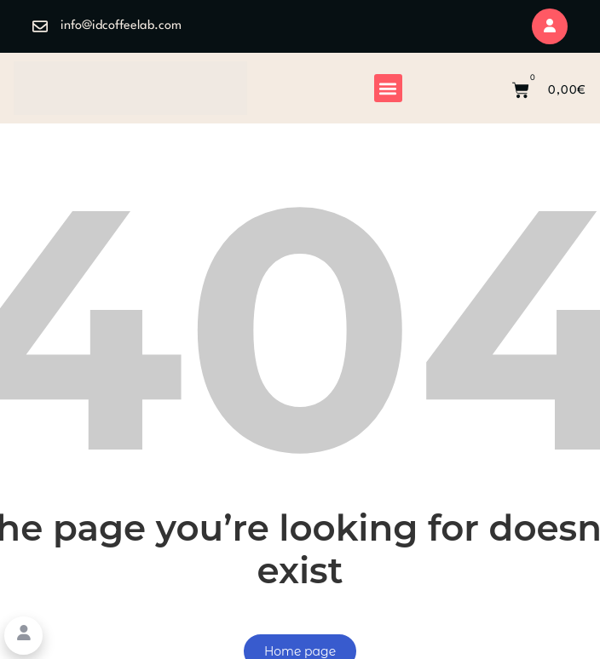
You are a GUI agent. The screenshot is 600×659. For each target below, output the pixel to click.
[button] (388, 88)
